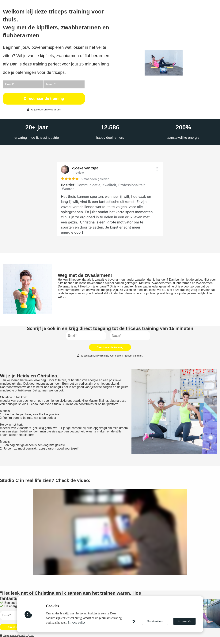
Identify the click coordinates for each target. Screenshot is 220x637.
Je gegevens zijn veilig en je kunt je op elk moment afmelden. (110, 355)
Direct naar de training (44, 98)
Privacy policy (76, 622)
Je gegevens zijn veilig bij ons (44, 109)
